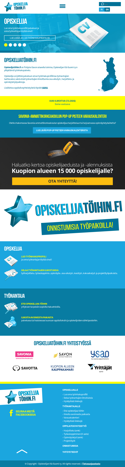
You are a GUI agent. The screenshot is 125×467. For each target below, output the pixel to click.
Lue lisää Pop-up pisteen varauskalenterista (62, 130)
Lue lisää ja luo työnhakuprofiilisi (30, 37)
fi (102, 9)
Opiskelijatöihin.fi (16, 7)
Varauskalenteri (71, 417)
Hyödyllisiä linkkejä (73, 401)
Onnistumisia (70, 445)
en (107, 9)
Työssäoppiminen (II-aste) (76, 433)
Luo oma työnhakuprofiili (76, 394)
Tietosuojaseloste (91, 463)
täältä (45, 87)
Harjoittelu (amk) (72, 430)
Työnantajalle (71, 406)
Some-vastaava (62, 104)
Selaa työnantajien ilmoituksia (78, 397)
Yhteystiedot (70, 451)
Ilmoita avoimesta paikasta (77, 414)
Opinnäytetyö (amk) (73, 437)
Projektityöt (69, 440)
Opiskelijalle (70, 389)
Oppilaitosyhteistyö (74, 426)
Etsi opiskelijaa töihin (74, 410)
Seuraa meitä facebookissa (26, 413)
